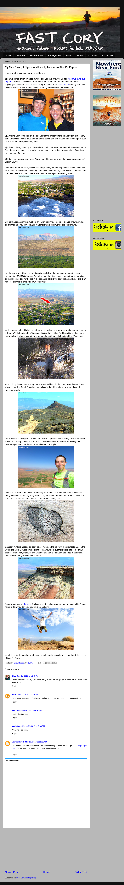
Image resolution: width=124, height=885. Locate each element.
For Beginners (54, 55)
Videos (79, 55)
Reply (14, 686)
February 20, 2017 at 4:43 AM (29, 710)
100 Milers (92, 55)
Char (14, 676)
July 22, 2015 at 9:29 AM (27, 694)
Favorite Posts (36, 55)
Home (8, 55)
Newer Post (12, 872)
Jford (14, 694)
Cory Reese (19, 663)
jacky (14, 710)
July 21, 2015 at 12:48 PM (27, 676)
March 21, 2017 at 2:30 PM (33, 726)
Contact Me (107, 55)
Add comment (12, 761)
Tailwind (27, 604)
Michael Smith (18, 742)
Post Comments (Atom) (26, 878)
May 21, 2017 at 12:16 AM (36, 742)
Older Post (81, 872)
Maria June (17, 726)
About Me (20, 55)
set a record (63, 84)
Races (69, 55)
